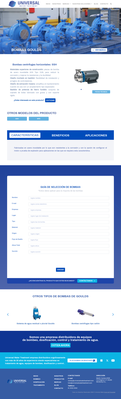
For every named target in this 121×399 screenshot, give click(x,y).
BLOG (96, 4)
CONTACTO (104, 4)
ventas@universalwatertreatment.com (81, 380)
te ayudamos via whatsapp (82, 361)
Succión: (15, 251)
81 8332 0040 (72, 388)
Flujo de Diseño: (17, 239)
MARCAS (66, 4)
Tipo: (13, 221)
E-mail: (14, 203)
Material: (15, 227)
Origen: (14, 233)
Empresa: (15, 209)
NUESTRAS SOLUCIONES (82, 4)
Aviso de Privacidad (109, 392)
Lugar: (14, 215)
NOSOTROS (56, 4)
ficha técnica (101, 92)
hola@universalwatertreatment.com (80, 383)
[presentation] (60, 262)
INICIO (48, 4)
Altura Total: (16, 245)
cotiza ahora (60, 345)
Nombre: (15, 197)
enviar (60, 270)
